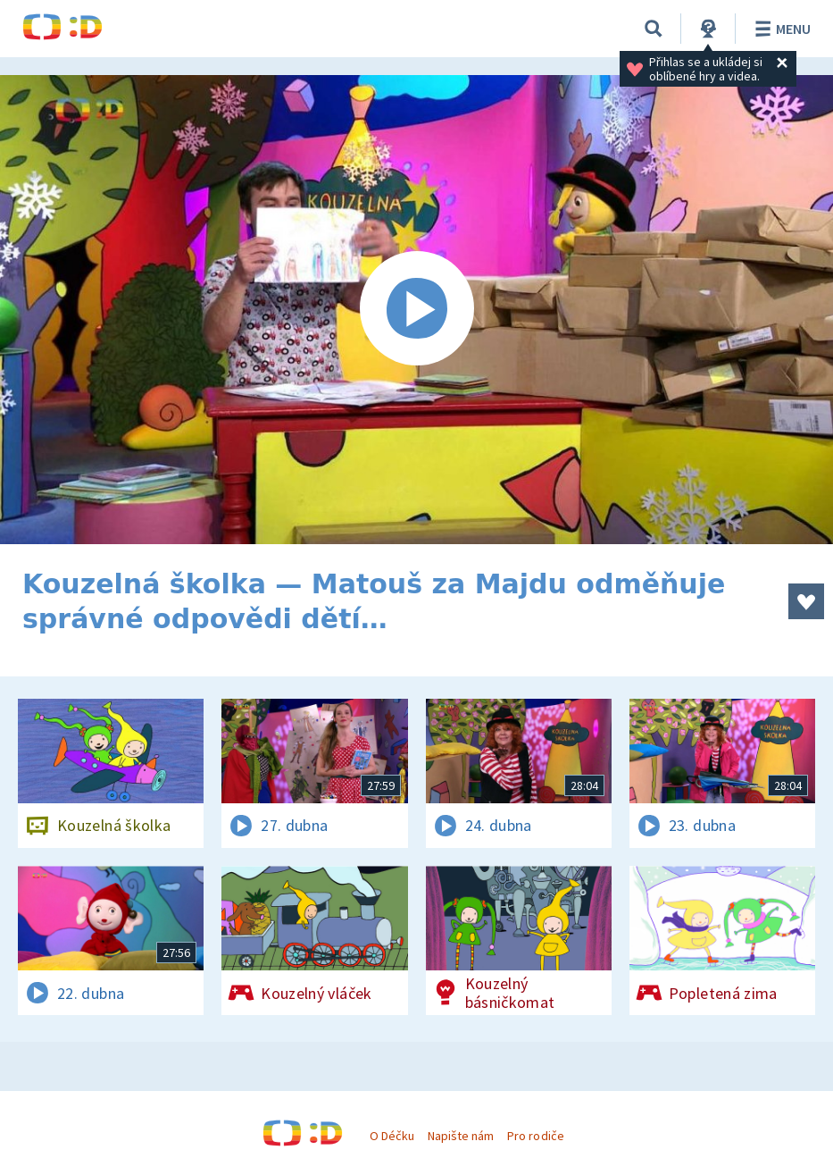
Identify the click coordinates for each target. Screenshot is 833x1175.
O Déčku (392, 1136)
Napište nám (461, 1136)
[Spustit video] (416, 309)
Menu (780, 28)
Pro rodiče (535, 1136)
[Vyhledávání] (653, 28)
